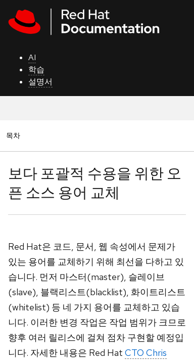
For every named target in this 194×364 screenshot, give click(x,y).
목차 (15, 135)
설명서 (40, 81)
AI (32, 57)
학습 (36, 69)
